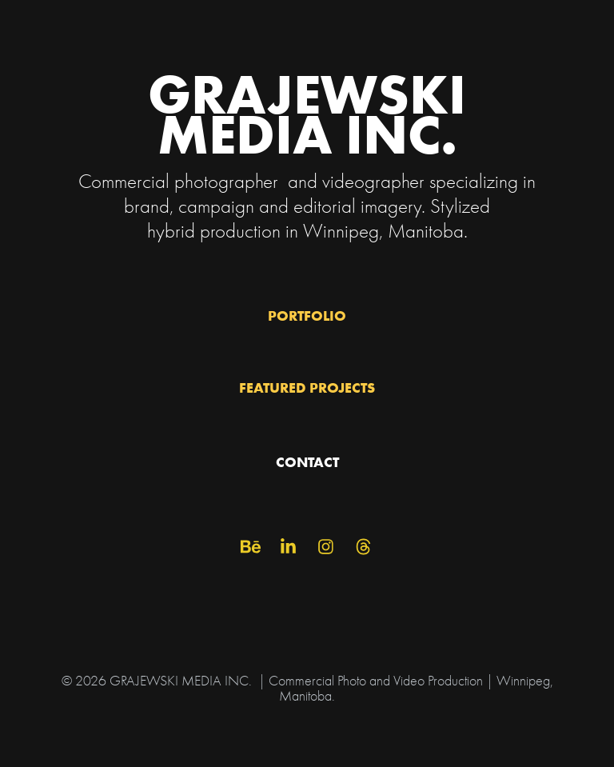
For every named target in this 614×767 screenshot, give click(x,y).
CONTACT (307, 462)
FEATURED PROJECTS (307, 387)
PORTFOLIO (307, 315)
